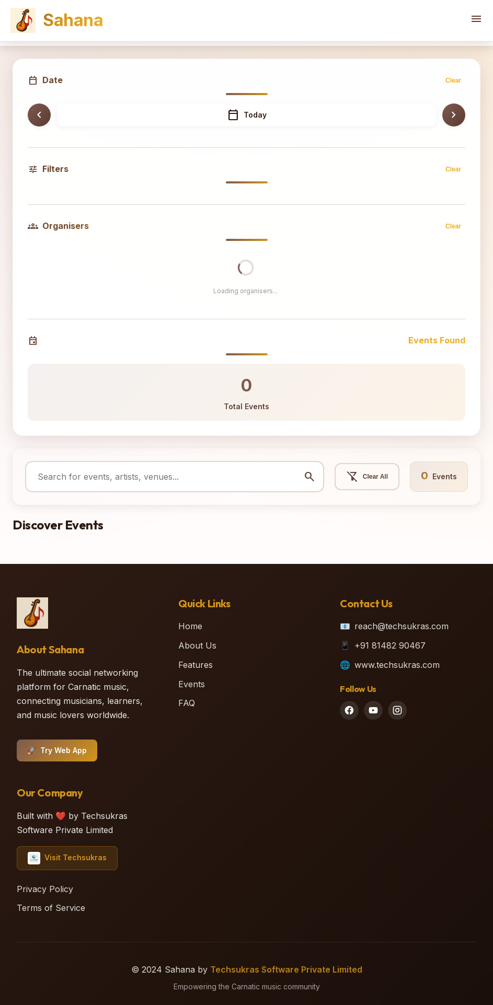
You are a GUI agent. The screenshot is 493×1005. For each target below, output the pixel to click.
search (309, 476)
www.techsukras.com (397, 665)
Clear (453, 80)
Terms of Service (51, 908)
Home (190, 626)
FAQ (186, 703)
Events (191, 684)
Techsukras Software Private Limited (286, 969)
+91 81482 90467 (390, 645)
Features (195, 665)
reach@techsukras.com (401, 626)
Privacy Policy (45, 889)
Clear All (367, 476)
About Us (197, 645)
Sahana (56, 20)
